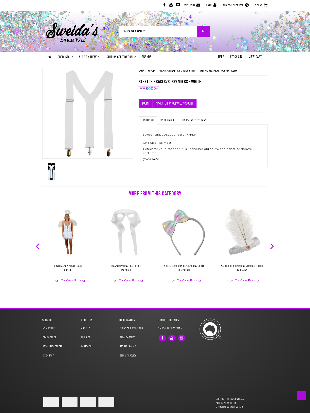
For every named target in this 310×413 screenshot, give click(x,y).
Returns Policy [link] (128, 346)
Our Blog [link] (85, 337)
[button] (301, 395)
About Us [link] (85, 328)
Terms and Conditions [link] (131, 328)
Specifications (168, 120)
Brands (146, 57)
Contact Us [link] (87, 346)
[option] (68, 247)
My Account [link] (49, 328)
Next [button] (272, 245)
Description (148, 120)
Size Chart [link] (48, 355)
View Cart (255, 57)
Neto (241, 407)
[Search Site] (203, 31)
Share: (149, 88)
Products (65, 57)
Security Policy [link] (128, 355)
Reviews (194, 120)
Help (221, 57)
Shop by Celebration (121, 57)
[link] (164, 5)
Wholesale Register (236, 5)
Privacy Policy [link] (128, 337)
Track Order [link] (49, 337)
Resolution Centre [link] (52, 346)
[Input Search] (158, 31)
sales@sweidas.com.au (170, 328)
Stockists (236, 57)
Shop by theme (90, 57)
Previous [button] (38, 245)
